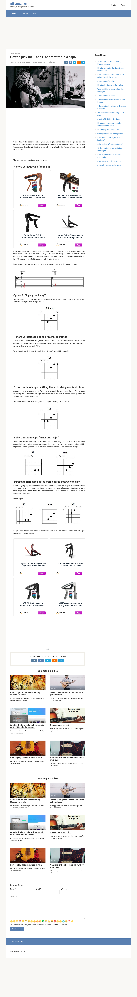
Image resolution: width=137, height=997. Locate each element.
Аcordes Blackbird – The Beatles (109, 119)
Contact (114, 5)
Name (13, 928)
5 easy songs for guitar (60, 763)
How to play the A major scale (108, 130)
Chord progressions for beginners (110, 134)
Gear (34, 13)
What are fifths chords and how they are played (67, 797)
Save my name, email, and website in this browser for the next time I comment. (40, 963)
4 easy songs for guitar (106, 96)
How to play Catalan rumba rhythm (26, 796)
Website (64, 928)
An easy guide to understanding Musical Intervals (25, 732)
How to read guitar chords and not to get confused (67, 732)
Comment (13, 935)
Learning (25, 13)
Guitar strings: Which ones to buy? (110, 144)
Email (38, 928)
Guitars (15, 13)
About (123, 5)
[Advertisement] (68, 33)
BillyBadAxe (18, 3)
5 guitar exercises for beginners (109, 161)
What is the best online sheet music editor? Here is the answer (27, 764)
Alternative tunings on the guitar (109, 165)
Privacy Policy (17, 980)
